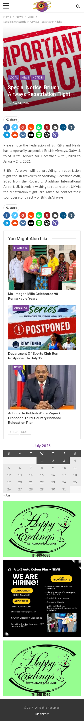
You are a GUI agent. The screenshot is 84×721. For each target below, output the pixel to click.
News (25, 77)
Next (25, 431)
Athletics (21, 307)
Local (13, 77)
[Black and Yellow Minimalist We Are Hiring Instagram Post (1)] (42, 598)
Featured (20, 248)
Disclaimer (42, 714)
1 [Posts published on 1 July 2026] (42, 460)
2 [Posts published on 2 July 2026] (53, 460)
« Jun (6, 495)
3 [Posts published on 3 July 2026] (64, 460)
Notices (38, 77)
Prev (13, 431)
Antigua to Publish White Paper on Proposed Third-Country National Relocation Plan (36, 418)
